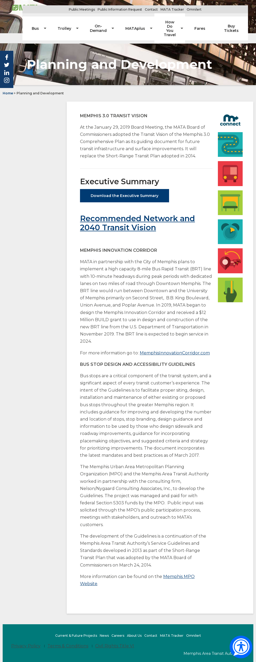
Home (8, 83)
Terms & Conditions (67, 635)
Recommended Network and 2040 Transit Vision (137, 212)
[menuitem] (63, 21)
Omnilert (210, 9)
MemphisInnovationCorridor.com (175, 342)
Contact (167, 9)
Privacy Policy (26, 635)
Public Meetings (98, 9)
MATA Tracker (188, 9)
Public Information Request (135, 9)
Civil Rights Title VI (114, 635)
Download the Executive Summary (124, 185)
